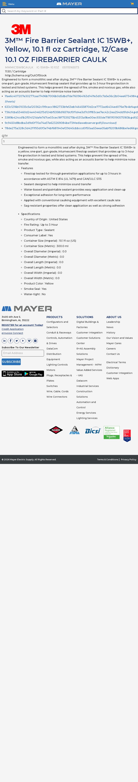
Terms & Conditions (107, 459)
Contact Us (113, 353)
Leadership (113, 321)
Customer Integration (89, 332)
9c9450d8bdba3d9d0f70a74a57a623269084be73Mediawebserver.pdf (60, 123)
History (110, 332)
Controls (62, 364)
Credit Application (13, 329)
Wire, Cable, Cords (58, 391)
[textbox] (69, 11)
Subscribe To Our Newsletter (20, 347)
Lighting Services (87, 418)
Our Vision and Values (119, 337)
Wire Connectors (57, 396)
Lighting (52, 364)
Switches (52, 386)
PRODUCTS (55, 317)
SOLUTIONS (84, 317)
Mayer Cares (113, 343)
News (109, 327)
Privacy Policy (128, 459)
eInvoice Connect (12, 333)
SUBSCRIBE (11, 362)
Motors (51, 370)
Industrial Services (87, 386)
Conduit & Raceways (59, 332)
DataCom (52, 348)
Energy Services (86, 412)
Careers (111, 348)
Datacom (81, 380)
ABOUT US (113, 317)
